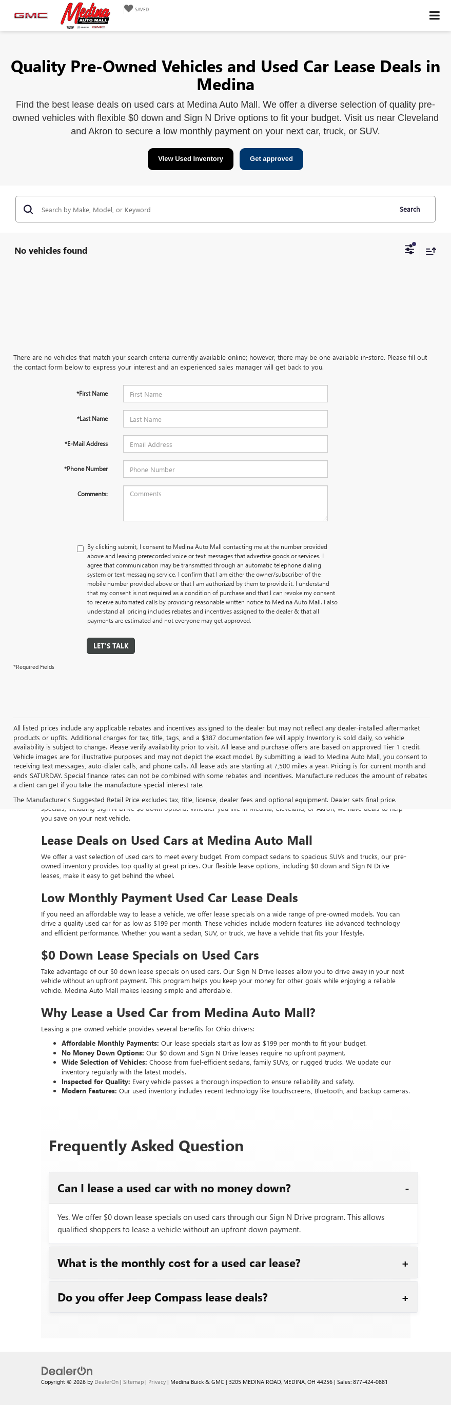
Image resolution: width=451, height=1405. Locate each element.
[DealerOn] (67, 1370)
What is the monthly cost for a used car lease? (179, 1262)
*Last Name (92, 418)
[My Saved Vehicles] (136, 9)
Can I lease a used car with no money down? (174, 1188)
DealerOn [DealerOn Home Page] (106, 1382)
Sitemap (133, 1382)
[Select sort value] (428, 251)
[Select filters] (409, 250)
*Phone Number (86, 468)
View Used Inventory (190, 158)
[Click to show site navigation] (435, 15)
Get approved (271, 158)
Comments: (92, 494)
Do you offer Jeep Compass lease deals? (162, 1297)
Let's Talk (110, 645)
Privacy (157, 1382)
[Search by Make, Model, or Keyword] (215, 209)
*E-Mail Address (86, 443)
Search (410, 209)
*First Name (92, 393)
